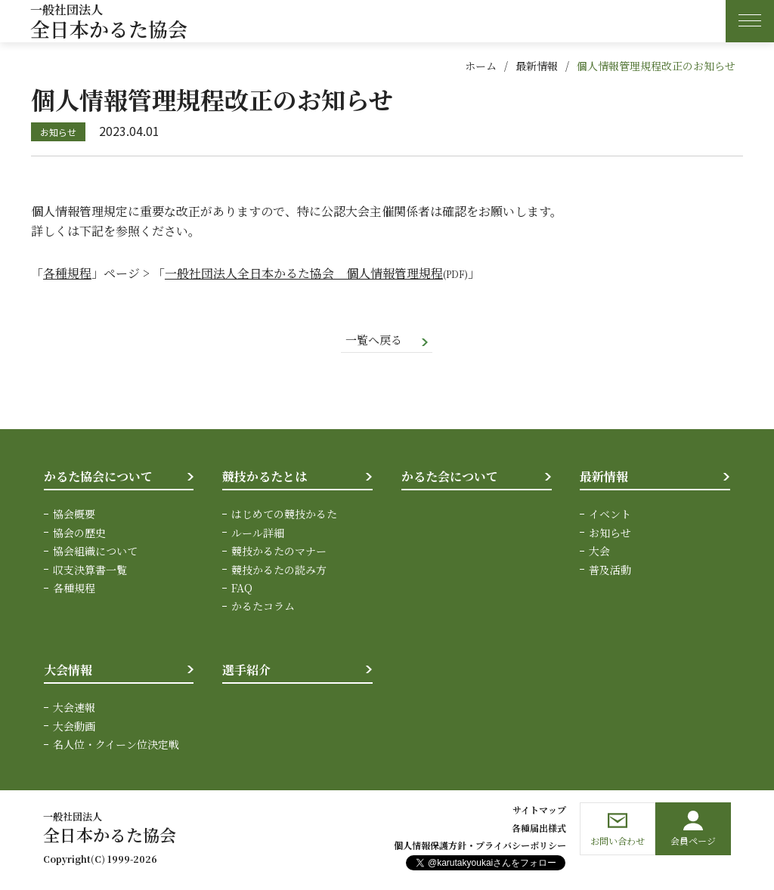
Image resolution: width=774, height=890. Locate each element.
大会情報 (68, 670)
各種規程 (67, 273)
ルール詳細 (257, 533)
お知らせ (610, 533)
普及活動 (610, 570)
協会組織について (95, 552)
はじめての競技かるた (284, 515)
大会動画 (74, 726)
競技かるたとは (264, 477)
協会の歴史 (79, 533)
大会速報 (74, 708)
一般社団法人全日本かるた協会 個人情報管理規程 (304, 273)
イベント (610, 515)
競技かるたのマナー (279, 552)
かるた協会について (98, 477)
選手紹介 (246, 670)
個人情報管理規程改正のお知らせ (656, 65)
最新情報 (536, 65)
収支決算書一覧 (90, 570)
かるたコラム (263, 607)
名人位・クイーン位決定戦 (116, 745)
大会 (599, 552)
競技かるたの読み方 (279, 570)
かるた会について (449, 477)
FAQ (241, 589)
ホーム (481, 65)
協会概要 (74, 515)
